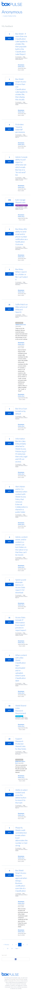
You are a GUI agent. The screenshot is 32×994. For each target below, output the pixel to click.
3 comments (18, 751)
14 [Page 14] (7, 948)
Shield (16, 104)
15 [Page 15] (12, 948)
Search (17, 317)
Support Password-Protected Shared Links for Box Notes (20, 744)
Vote (9, 38)
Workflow (17, 249)
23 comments (19, 206)
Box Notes (18, 754)
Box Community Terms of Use (13, 981)
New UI (17, 137)
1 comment (18, 314)
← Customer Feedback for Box (9, 16)
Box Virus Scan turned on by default (21, 411)
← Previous (6, 944)
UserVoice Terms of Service (17, 979)
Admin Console (19, 180)
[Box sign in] (15, 959)
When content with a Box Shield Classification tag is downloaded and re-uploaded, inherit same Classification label (21, 668)
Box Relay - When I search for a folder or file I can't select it (21, 274)
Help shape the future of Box (21, 57)
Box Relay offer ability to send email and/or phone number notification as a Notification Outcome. (21, 236)
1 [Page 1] (12, 944)
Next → (17, 948)
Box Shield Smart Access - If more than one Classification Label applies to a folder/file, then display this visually (21, 89)
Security (17, 418)
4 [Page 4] (23, 944)
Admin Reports (19, 59)
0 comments (18, 57)
